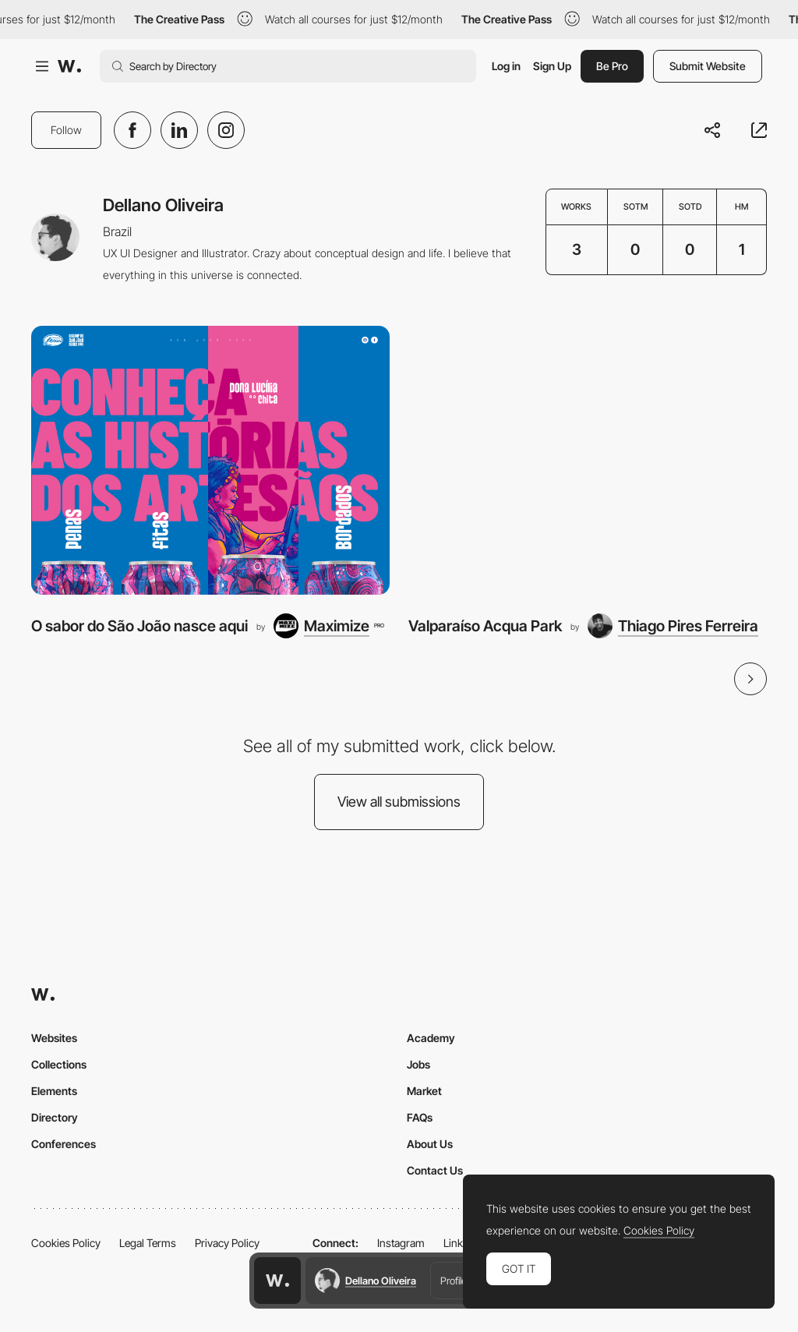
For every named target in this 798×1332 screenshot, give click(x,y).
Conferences (63, 1143)
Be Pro (612, 65)
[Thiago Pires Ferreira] (673, 625)
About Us (430, 1143)
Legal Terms (147, 1242)
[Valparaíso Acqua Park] (587, 460)
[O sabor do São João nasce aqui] (210, 460)
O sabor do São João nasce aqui (139, 626)
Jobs (418, 1064)
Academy (431, 1037)
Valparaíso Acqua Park (485, 626)
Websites (54, 1037)
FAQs (420, 1117)
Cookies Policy (66, 1242)
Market (424, 1090)
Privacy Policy (227, 1242)
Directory (54, 1117)
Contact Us (435, 1170)
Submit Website (707, 65)
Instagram (401, 1242)
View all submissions (399, 801)
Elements (54, 1090)
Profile (453, 1280)
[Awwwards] (69, 66)
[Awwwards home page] (277, 1280)
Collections (59, 1064)
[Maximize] (328, 625)
